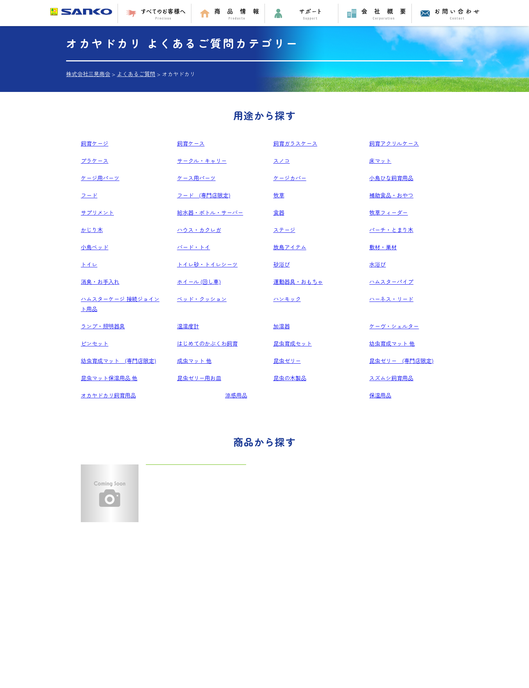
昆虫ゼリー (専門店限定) (401, 360)
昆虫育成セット (292, 343)
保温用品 (380, 395)
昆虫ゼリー (287, 360)
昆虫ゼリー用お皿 (199, 378)
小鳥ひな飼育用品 (391, 178)
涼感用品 (236, 395)
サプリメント (97, 212)
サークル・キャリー (202, 160)
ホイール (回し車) (199, 281)
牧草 (278, 195)
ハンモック (287, 299)
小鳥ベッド (94, 247)
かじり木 (92, 230)
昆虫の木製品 (289, 378)
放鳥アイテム (289, 247)
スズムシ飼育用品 (391, 378)
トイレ (89, 264)
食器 (278, 212)
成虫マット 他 (194, 360)
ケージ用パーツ (100, 178)
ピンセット (94, 343)
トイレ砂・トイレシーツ (207, 264)
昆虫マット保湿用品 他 (109, 378)
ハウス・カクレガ (199, 230)
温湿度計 (188, 326)
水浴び (377, 264)
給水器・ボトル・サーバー (210, 212)
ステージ (284, 230)
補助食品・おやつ (391, 195)
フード (89, 195)
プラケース (94, 160)
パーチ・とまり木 (391, 230)
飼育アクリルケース (394, 143)
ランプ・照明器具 (103, 326)
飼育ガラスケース (295, 143)
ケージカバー (289, 178)
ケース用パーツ (196, 178)
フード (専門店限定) (203, 195)
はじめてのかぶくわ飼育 (207, 343)
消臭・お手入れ (100, 281)
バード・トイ (193, 247)
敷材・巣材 (383, 247)
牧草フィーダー (388, 212)
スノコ (281, 160)
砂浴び (281, 264)
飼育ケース (191, 143)
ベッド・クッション (202, 299)
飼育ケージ (94, 143)
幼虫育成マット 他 (392, 343)
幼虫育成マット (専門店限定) (118, 360)
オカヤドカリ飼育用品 (108, 395)
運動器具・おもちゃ (298, 281)
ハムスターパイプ (391, 281)
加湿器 (281, 326)
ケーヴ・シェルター (394, 326)
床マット (380, 160)
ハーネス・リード (391, 299)
